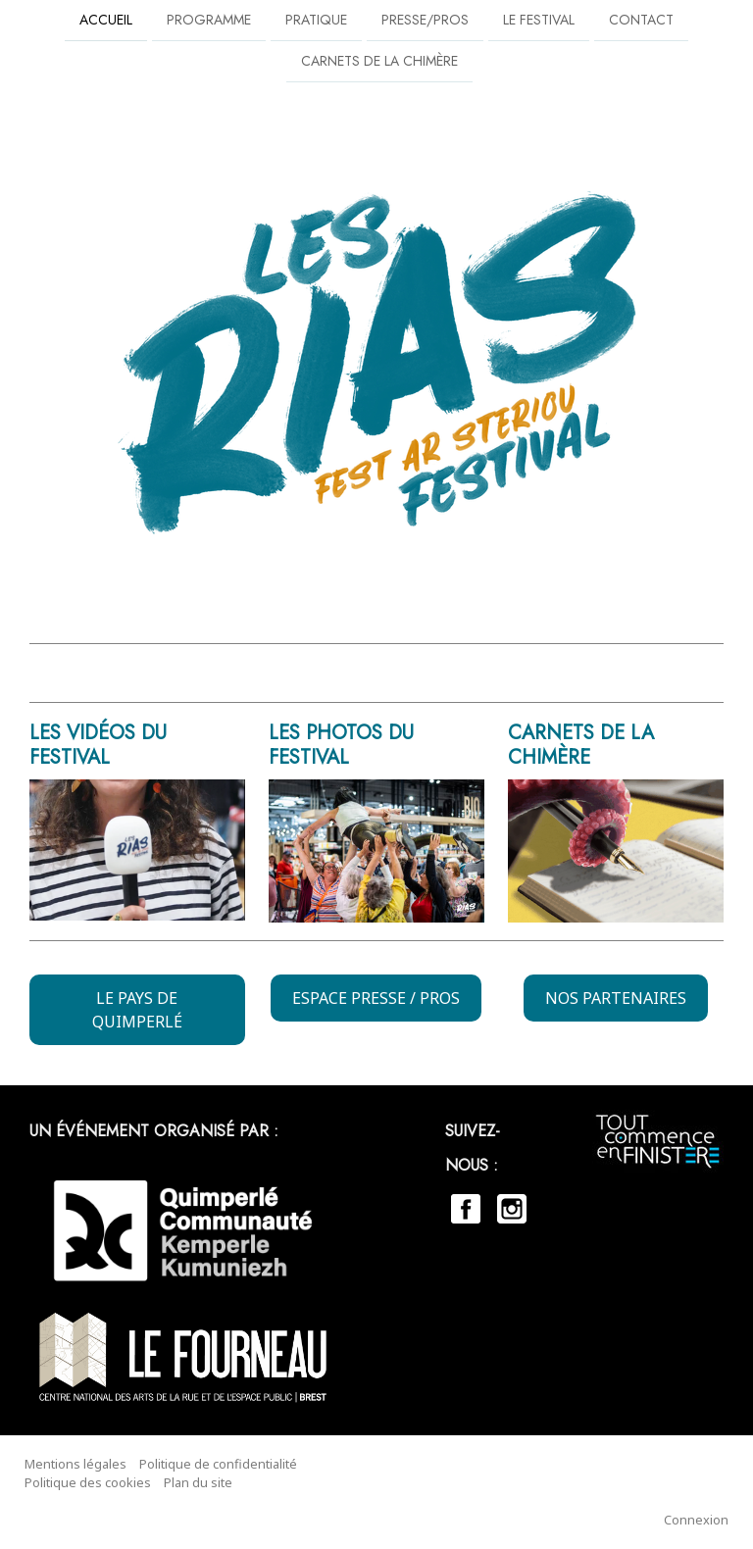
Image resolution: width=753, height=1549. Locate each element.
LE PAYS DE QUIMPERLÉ (137, 1009)
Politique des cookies (88, 1482)
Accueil (105, 19)
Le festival (539, 19)
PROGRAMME (209, 19)
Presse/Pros (425, 19)
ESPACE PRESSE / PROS (376, 998)
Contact (641, 19)
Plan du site (198, 1482)
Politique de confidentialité (218, 1464)
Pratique (316, 19)
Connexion (696, 1519)
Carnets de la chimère (379, 63)
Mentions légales (75, 1464)
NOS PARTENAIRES (615, 998)
